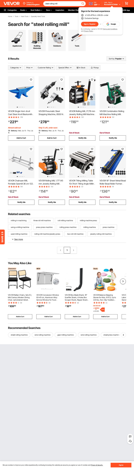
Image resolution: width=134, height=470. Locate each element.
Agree (121, 465)
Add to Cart (21, 138)
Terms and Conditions (110, 29)
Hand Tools (24, 16)
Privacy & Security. (97, 465)
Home (10, 16)
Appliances (17, 46)
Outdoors (57, 46)
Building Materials (37, 47)
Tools (16, 16)
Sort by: (112, 59)
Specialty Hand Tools (38, 16)
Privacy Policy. (88, 31)
